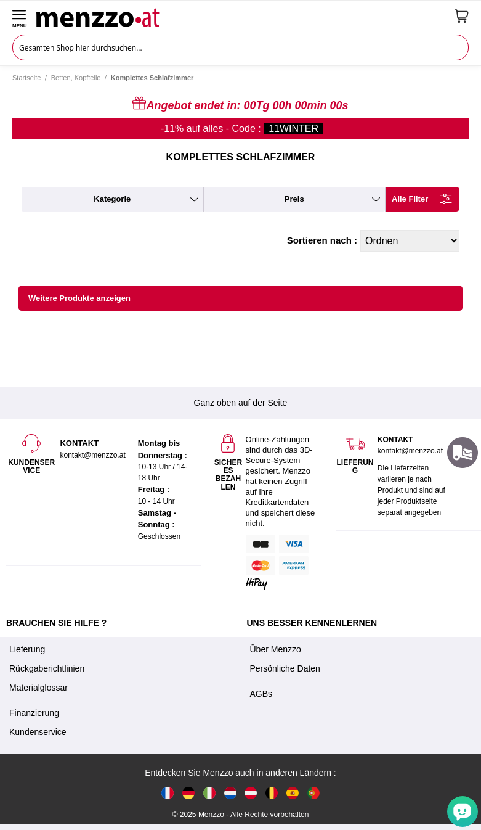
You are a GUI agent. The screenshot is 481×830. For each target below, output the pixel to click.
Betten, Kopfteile (76, 77)
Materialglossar (38, 687)
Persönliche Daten (285, 668)
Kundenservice (38, 732)
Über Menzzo (275, 649)
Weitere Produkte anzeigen (79, 298)
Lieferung (27, 649)
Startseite (26, 77)
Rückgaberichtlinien (46, 668)
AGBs (261, 694)
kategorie (112, 198)
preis (294, 198)
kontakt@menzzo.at (410, 450)
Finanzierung (34, 713)
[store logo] (241, 16)
